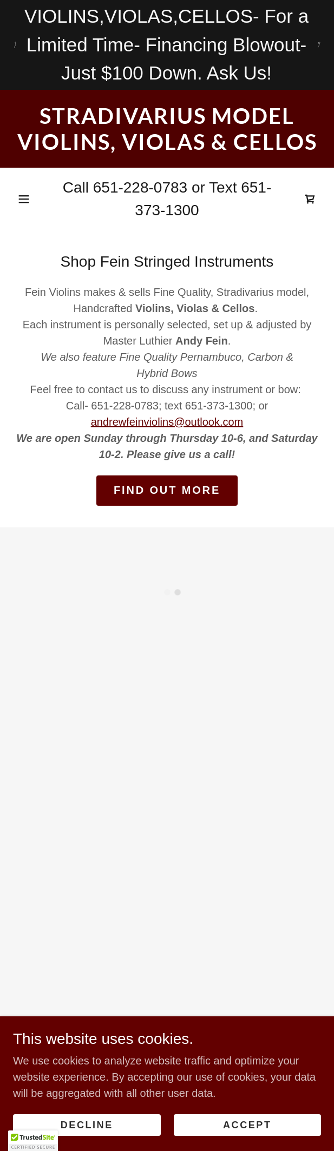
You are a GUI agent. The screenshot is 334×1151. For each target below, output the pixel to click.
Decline (87, 1125)
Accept (247, 1125)
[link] (167, 129)
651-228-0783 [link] (140, 187)
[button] (24, 199)
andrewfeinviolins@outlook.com (167, 422)
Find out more (167, 490)
